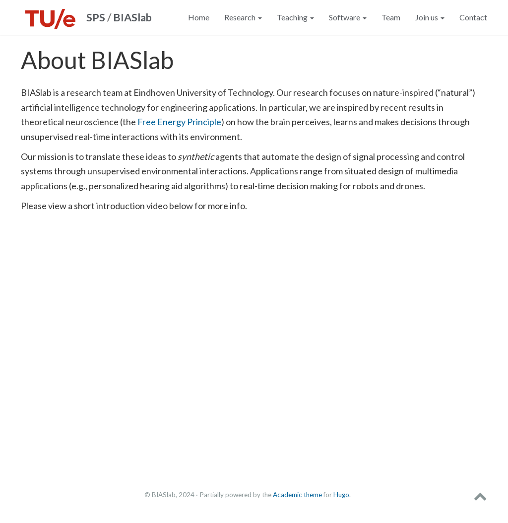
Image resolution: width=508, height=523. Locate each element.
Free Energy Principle (179, 121)
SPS (95, 17)
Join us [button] (429, 17)
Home (198, 17)
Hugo (341, 495)
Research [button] (243, 17)
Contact (473, 17)
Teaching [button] (295, 17)
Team (390, 17)
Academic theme (297, 495)
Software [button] (348, 17)
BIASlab (132, 17)
